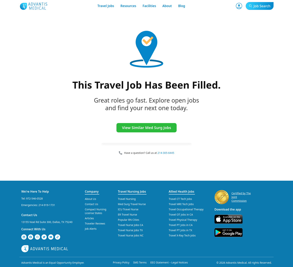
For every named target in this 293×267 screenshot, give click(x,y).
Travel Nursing (127, 199)
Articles (89, 218)
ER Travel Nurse (127, 214)
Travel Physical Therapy (183, 220)
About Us (90, 199)
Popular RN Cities (128, 220)
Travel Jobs (105, 6)
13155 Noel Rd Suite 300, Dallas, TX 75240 (47, 222)
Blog (181, 6)
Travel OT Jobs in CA (181, 214)
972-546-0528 (34, 198)
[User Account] (239, 6)
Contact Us (29, 215)
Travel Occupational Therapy (186, 209)
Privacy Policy (121, 262)
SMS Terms (139, 262)
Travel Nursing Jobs (132, 191)
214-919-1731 (46, 205)
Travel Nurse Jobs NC (131, 235)
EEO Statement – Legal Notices (169, 262)
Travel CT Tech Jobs (180, 199)
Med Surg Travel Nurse (132, 204)
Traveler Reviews (95, 223)
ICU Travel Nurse (128, 209)
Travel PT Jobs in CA (181, 225)
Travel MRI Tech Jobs (181, 204)
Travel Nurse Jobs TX (130, 230)
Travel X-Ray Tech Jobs (182, 235)
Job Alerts (91, 228)
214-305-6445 (166, 153)
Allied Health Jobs (181, 191)
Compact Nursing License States (95, 211)
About (167, 6)
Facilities (149, 6)
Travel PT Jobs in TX (180, 230)
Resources (128, 6)
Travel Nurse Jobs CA (130, 225)
